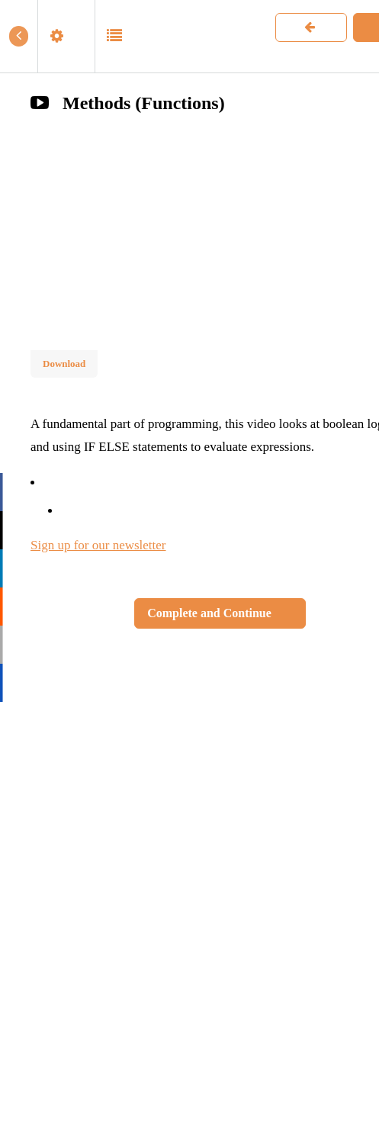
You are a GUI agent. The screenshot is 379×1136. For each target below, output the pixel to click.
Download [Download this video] (64, 363)
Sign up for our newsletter (98, 545)
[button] (18, 36)
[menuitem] (66, 36)
